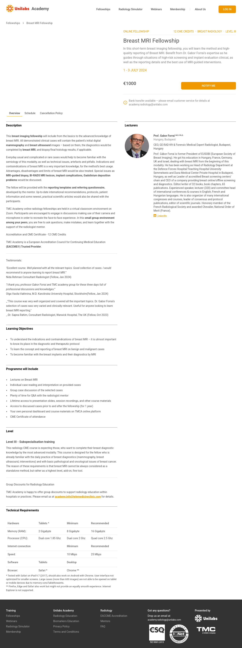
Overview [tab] (14, 113)
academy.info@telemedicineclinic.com (78, 496)
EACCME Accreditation (113, 615)
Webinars (156, 9)
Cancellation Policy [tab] (51, 113)
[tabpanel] (121, 357)
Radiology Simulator (131, 9)
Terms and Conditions (66, 631)
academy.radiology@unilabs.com (164, 619)
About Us (200, 9)
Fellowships (103, 9)
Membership (177, 9)
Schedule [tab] (30, 113)
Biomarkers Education (66, 621)
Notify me (208, 85)
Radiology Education (65, 615)
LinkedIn (160, 215)
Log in (227, 9)
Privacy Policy (61, 626)
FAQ (102, 626)
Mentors (105, 621)
